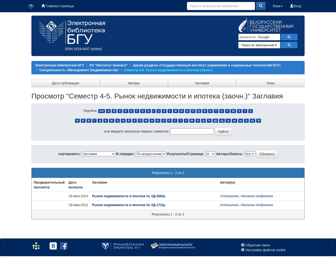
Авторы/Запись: (229, 154)
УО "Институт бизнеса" (108, 65)
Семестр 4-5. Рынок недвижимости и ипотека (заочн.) (168, 70)
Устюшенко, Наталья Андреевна (246, 196)
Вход (295, 6)
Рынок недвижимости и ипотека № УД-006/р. (129, 196)
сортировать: (69, 154)
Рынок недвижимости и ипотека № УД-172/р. (129, 205)
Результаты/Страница (185, 154)
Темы (270, 83)
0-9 (102, 111)
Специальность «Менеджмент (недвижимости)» (79, 70)
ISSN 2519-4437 (77, 49)
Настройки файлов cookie (265, 250)
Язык (278, 6)
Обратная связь (257, 245)
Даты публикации (65, 83)
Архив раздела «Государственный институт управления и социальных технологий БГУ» (207, 65)
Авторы (133, 83)
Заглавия (202, 83)
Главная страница (57, 6)
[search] (259, 37)
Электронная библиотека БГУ (59, 65)
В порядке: (125, 154)
